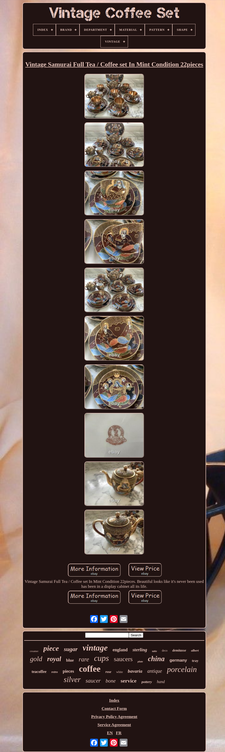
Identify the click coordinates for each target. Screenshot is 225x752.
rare (84, 659)
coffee (89, 669)
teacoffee (39, 672)
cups (101, 658)
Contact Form (114, 708)
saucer (93, 681)
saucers (123, 659)
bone (111, 681)
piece (51, 648)
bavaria (135, 671)
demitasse (179, 650)
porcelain (182, 669)
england (120, 649)
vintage (95, 647)
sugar (71, 649)
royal (54, 659)
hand (161, 682)
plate (140, 661)
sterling (139, 649)
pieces (68, 671)
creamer (34, 651)
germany (178, 660)
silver (72, 679)
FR (119, 733)
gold (36, 659)
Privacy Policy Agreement (114, 716)
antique (154, 671)
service (129, 681)
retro (54, 672)
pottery (147, 682)
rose (108, 672)
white (119, 672)
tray (195, 661)
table (154, 651)
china (156, 659)
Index (114, 700)
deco (165, 650)
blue (70, 660)
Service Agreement (114, 724)
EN (110, 733)
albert (195, 650)
